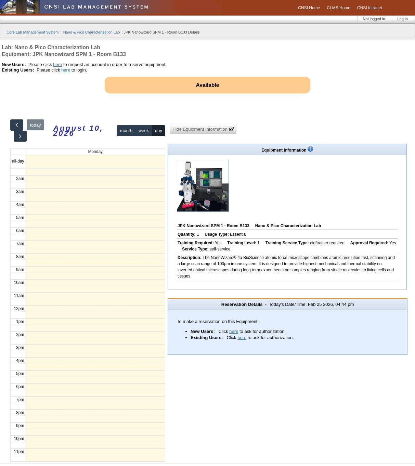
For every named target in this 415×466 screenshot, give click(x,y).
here (57, 64)
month (126, 130)
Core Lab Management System (33, 32)
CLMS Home (338, 7)
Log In (402, 19)
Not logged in (374, 19)
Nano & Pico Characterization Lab (91, 32)
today (35, 125)
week (144, 130)
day (158, 130)
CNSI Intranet (369, 7)
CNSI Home (309, 7)
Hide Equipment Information (203, 129)
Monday (95, 151)
